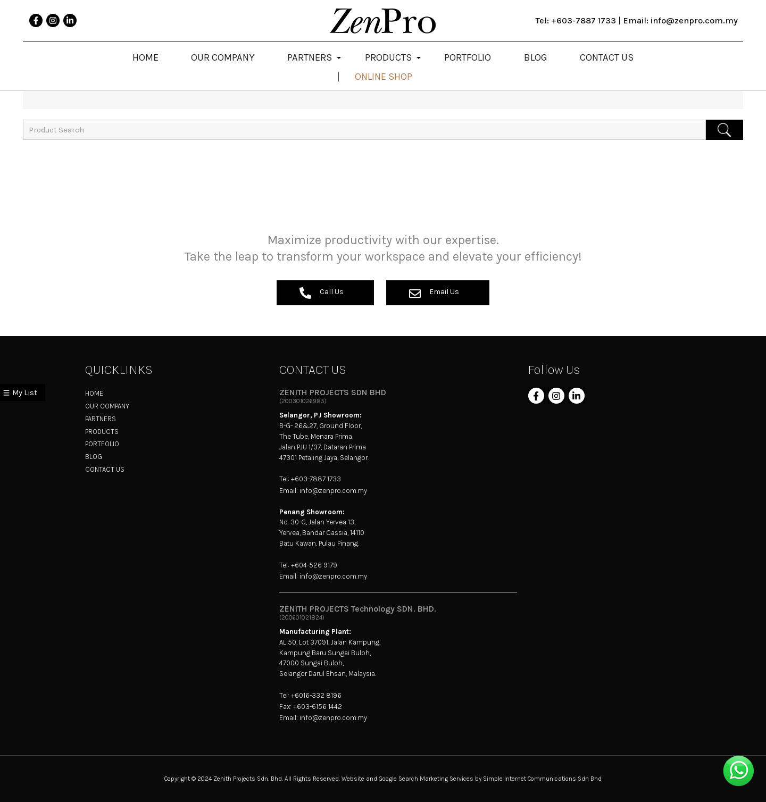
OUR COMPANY (107, 406)
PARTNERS (100, 419)
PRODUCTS (102, 432)
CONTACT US (104, 469)
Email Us (434, 293)
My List (24, 392)
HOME (94, 393)
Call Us (321, 293)
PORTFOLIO (102, 444)
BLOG (93, 457)
